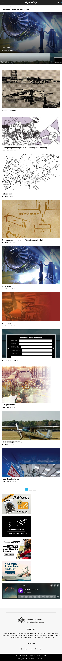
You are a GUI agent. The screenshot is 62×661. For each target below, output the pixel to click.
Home (3, 7)
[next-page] (34, 489)
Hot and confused (9, 194)
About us (18, 655)
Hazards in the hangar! (11, 479)
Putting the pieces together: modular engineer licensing (24, 148)
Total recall (6, 286)
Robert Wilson (5, 50)
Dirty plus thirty (8, 405)
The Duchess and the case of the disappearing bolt (23, 240)
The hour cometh (9, 111)
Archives (24, 655)
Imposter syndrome (10, 360)
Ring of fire (6, 323)
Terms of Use (31, 655)
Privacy (38, 655)
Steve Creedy (5, 325)
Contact (44, 655)
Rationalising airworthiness (13, 442)
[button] (3, 2)
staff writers (5, 113)
